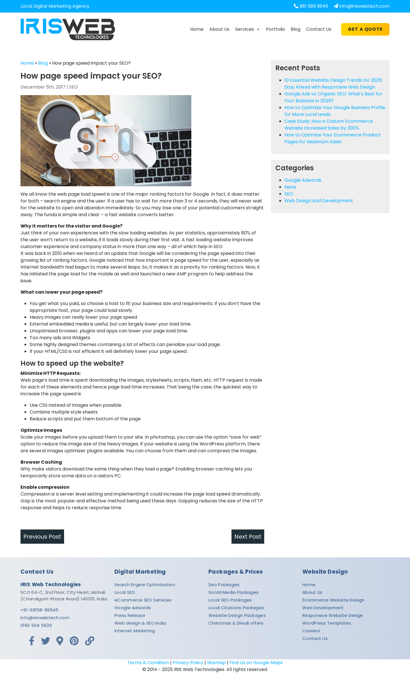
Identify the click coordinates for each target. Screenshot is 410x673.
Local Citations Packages (236, 608)
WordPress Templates (326, 623)
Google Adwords (302, 180)
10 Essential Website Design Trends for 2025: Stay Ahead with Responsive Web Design (333, 83)
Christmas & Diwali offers (236, 623)
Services (247, 29)
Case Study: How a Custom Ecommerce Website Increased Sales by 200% (328, 124)
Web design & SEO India (140, 623)
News (290, 187)
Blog (295, 29)
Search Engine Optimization (144, 585)
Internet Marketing (134, 631)
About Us (219, 29)
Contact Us (318, 29)
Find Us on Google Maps (256, 662)
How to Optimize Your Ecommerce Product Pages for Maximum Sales (332, 138)
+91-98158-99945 (39, 610)
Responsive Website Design (332, 615)
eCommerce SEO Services (143, 600)
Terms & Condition (148, 662)
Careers (311, 631)
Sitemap (216, 662)
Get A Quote (365, 29)
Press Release (129, 615)
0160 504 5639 (36, 625)
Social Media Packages (233, 592)
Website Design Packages (237, 615)
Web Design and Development (318, 200)
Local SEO (124, 592)
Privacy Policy (188, 662)
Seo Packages (224, 585)
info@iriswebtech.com (364, 6)
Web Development (323, 608)
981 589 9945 (314, 6)
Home (197, 29)
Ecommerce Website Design (333, 600)
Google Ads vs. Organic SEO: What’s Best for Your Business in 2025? (333, 97)
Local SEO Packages (230, 600)
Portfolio (275, 29)
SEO (73, 87)
